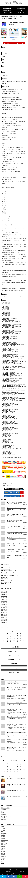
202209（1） (4, 610)
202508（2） (4, 594)
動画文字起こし (4, 845)
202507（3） (4, 596)
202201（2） (4, 617)
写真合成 (3, 836)
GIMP (21, 10)
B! (14, 876)
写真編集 (3, 838)
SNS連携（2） (4, 577)
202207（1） (4, 612)
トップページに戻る (6, 485)
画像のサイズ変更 (5, 808)
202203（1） (4, 615)
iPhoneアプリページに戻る (8, 483)
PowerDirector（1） (5, 569)
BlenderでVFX (21, 12)
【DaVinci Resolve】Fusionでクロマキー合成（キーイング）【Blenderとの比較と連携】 (16, 509)
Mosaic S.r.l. (5, 75)
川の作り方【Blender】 (12, 682)
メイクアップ (4, 830)
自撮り (2, 859)
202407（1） (4, 602)
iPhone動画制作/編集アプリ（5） (9, 570)
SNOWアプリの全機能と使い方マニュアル (17, 796)
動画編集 (3, 846)
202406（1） (4, 604)
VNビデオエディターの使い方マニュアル (16, 778)
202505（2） (4, 597)
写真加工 (3, 835)
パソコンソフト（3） (6, 573)
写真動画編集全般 (7, 8)
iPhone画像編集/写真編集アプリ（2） (10, 575)
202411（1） (4, 601)
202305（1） (4, 606)
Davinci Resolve (7, 10)
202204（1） (4, 614)
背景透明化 (3, 856)
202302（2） (4, 607)
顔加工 (2, 812)
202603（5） (4, 591)
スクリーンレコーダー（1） (7, 572)
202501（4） (4, 599)
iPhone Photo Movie (4, 16)
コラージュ (3, 811)
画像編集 (3, 851)
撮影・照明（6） (5, 578)
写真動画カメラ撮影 (7, 12)
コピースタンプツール (6, 816)
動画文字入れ (4, 843)
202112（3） (4, 619)
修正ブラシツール (5, 817)
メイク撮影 (3, 814)
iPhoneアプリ (12, 16)
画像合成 (3, 849)
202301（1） (4, 609)
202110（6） (4, 620)
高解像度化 (3, 819)
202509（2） (4, 592)
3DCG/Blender (21, 8)
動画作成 (3, 841)
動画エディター (4, 840)
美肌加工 (3, 853)
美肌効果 (3, 854)
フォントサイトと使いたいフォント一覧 (16, 790)
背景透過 (3, 858)
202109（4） (4, 622)
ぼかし (2, 826)
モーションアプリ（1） (6, 580)
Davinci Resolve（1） (6, 582)
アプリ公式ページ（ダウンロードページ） (14, 43)
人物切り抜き (4, 809)
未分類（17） (4, 583)
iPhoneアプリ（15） (6, 567)
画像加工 (3, 848)
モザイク (3, 831)
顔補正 (2, 863)
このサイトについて (14, 869)
